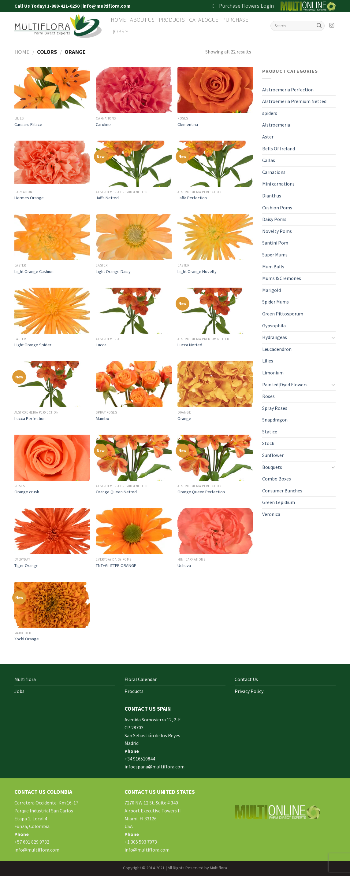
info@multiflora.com (36, 850)
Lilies (267, 361)
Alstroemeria (276, 125)
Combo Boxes (276, 479)
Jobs (120, 31)
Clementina (187, 124)
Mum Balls (273, 266)
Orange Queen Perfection (201, 492)
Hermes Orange (29, 198)
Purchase (235, 20)
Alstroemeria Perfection (288, 89)
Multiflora (25, 679)
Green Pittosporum (282, 314)
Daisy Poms (274, 219)
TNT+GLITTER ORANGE (116, 565)
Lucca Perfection (30, 418)
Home (118, 20)
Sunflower (273, 455)
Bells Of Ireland (278, 148)
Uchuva (184, 565)
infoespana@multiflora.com (154, 767)
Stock (268, 443)
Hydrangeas (274, 337)
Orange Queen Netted (116, 492)
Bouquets (272, 467)
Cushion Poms (277, 207)
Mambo (102, 418)
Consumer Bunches (282, 491)
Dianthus (271, 196)
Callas (268, 160)
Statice (269, 432)
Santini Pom (275, 243)
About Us (142, 20)
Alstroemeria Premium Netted (294, 101)
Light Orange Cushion (34, 271)
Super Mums (275, 255)
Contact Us (246, 679)
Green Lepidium (278, 502)
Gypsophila (274, 325)
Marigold (271, 290)
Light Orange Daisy (113, 271)
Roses (268, 396)
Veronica (271, 514)
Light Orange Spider (32, 345)
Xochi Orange (26, 639)
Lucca (101, 345)
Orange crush (26, 492)
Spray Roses (274, 408)
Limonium (273, 373)
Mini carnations (278, 184)
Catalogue (203, 20)
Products (172, 20)
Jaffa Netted (107, 198)
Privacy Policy (249, 691)
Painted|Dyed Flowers (284, 384)
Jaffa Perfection (192, 198)
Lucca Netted (189, 345)
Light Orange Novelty (197, 271)
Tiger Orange (26, 565)
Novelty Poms (277, 231)
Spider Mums (275, 302)
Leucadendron (277, 349)
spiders (269, 113)
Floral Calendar (141, 679)
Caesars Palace (28, 124)
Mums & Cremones (281, 278)
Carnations (273, 172)
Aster (268, 137)
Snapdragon (275, 420)
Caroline (103, 124)
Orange (184, 418)
